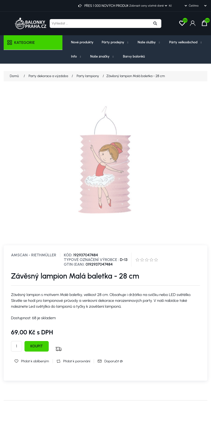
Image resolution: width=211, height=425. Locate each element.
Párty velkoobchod (186, 42)
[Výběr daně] (148, 6)
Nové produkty (82, 42)
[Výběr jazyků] (197, 6)
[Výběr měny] (178, 6)
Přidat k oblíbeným (35, 361)
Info (76, 56)
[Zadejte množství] (16, 346)
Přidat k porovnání (76, 361)
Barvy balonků (134, 56)
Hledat (155, 23)
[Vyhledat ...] (99, 23)
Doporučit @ (113, 361)
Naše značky (102, 56)
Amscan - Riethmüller (33, 255)
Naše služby (149, 42)
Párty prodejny (115, 42)
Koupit (36, 346)
